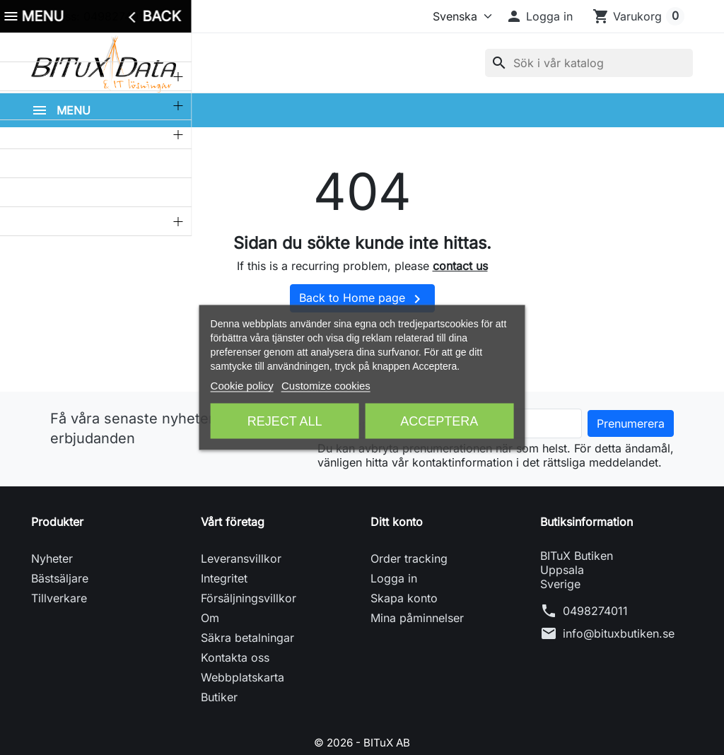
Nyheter (52, 571)
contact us (460, 279)
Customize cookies (325, 386)
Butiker (219, 710)
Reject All (284, 421)
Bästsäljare (59, 591)
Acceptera (439, 421)
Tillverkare (59, 611)
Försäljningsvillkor (248, 611)
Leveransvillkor (241, 571)
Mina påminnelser (417, 631)
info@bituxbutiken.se (619, 646)
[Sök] (589, 69)
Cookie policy (242, 386)
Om (210, 631)
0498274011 (595, 623)
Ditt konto (396, 534)
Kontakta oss (235, 670)
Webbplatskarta (242, 690)
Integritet (224, 591)
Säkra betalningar (247, 650)
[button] (539, 16)
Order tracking (409, 571)
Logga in (393, 591)
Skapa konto (404, 611)
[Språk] (459, 16)
